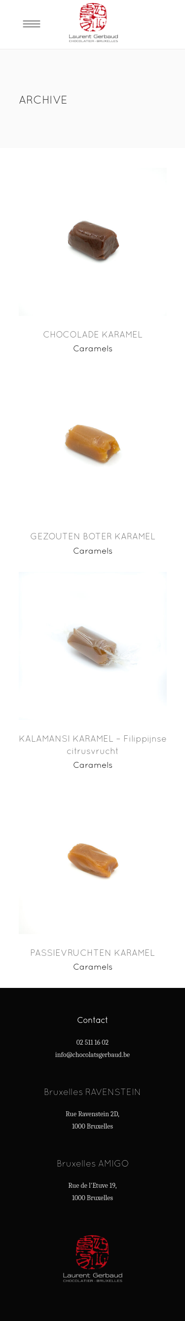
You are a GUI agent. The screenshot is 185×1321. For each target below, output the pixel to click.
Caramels (92, 348)
